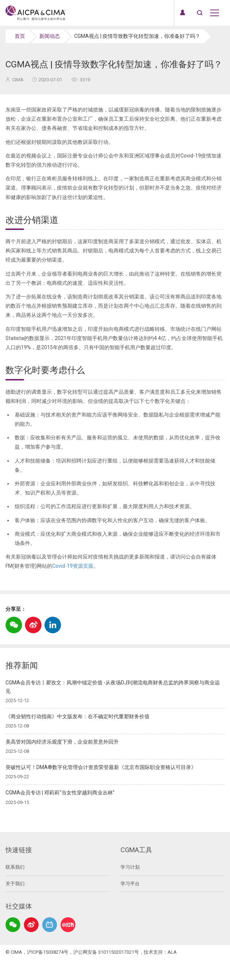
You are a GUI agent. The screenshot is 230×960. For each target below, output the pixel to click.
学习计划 (130, 867)
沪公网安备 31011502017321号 (106, 952)
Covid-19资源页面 (72, 566)
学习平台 (130, 883)
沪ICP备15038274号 (47, 952)
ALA (172, 952)
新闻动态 (49, 36)
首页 (20, 36)
